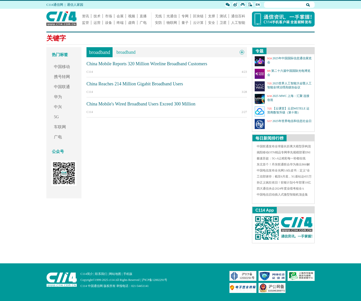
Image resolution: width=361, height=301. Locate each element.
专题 (259, 51)
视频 (131, 16)
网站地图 (115, 274)
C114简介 (86, 274)
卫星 (223, 23)
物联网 (171, 23)
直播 (143, 16)
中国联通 (62, 87)
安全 (211, 23)
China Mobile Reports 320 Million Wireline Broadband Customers (146, 63)
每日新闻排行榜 (269, 138)
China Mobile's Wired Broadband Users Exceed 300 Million (141, 103)
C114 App (264, 210)
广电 (143, 23)
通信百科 (238, 16)
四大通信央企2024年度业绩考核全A (280, 188)
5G (56, 117)
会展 (120, 16)
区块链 (198, 16)
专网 (185, 16)
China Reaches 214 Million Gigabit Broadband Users (134, 83)
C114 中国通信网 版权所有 (98, 286)
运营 (97, 23)
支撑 (211, 16)
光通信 (171, 16)
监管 (85, 23)
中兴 (58, 107)
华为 (58, 97)
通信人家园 (75, 5)
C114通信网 (54, 5)
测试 (223, 16)
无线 (158, 16)
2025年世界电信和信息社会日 (292, 121)
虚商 (131, 23)
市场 (108, 16)
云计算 (198, 23)
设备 (108, 23)
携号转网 (62, 77)
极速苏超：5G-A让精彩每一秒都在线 (281, 158)
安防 (158, 23)
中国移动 (62, 67)
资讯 (85, 16)
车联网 (60, 127)
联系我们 (101, 274)
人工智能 (238, 23)
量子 (185, 23)
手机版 (127, 274)
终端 (120, 23)
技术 (97, 16)
